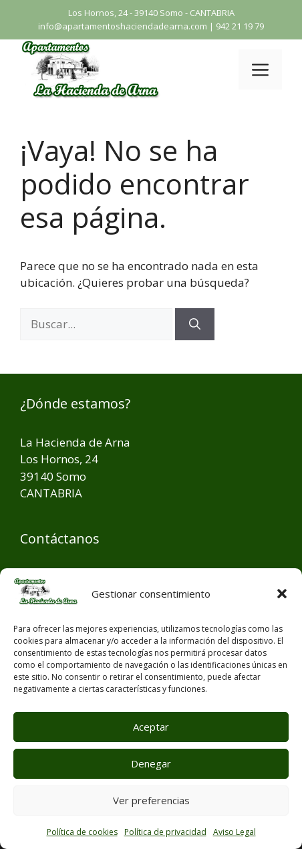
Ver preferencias (151, 800)
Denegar (151, 763)
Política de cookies (82, 832)
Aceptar (151, 726)
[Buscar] (194, 324)
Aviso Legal (234, 832)
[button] (282, 593)
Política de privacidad (165, 832)
